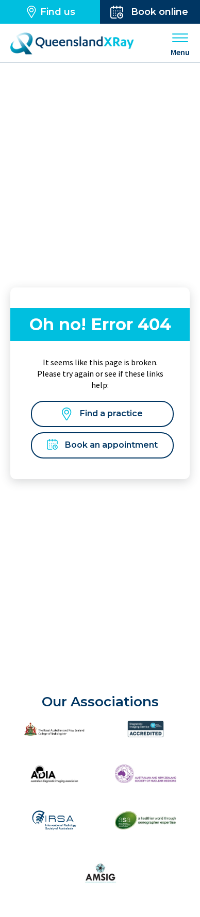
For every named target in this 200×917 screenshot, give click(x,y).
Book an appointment (102, 445)
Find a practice (102, 413)
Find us (50, 12)
